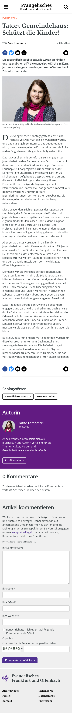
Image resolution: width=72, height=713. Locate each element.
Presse (6, 695)
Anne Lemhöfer (16, 43)
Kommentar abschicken (19, 660)
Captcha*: (8, 638)
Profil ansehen (13, 460)
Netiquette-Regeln (22, 532)
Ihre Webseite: (11, 616)
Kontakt (7, 700)
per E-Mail (17, 52)
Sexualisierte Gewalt (17, 396)
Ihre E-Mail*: (9, 602)
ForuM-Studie (45, 396)
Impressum (45, 700)
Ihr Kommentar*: (12, 547)
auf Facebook (4, 52)
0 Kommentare (65, 52)
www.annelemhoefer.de (32, 450)
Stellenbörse (45, 690)
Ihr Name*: (9, 588)
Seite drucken (24, 52)
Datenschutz (46, 695)
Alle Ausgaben (10, 690)
